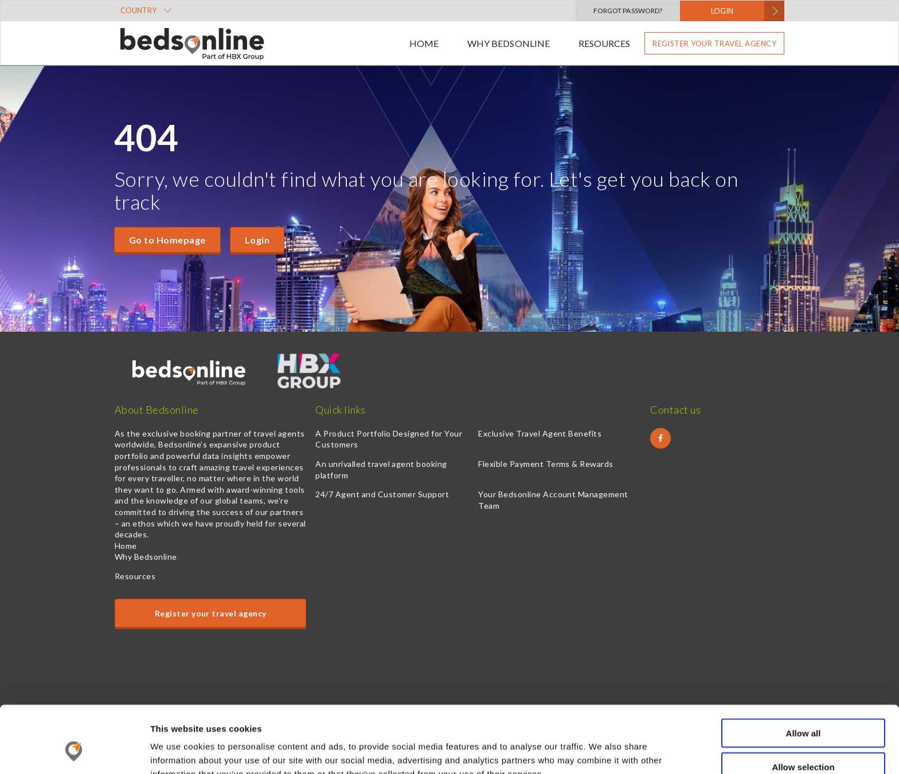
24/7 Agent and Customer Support (382, 494)
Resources (604, 43)
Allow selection (803, 707)
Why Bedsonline (508, 43)
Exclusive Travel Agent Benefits (539, 433)
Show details (601, 751)
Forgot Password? (627, 10)
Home (424, 43)
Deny (803, 740)
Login (257, 239)
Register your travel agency (714, 43)
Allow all (803, 673)
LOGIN (722, 10)
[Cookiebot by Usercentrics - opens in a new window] (74, 751)
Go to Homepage (167, 239)
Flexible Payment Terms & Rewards (545, 464)
